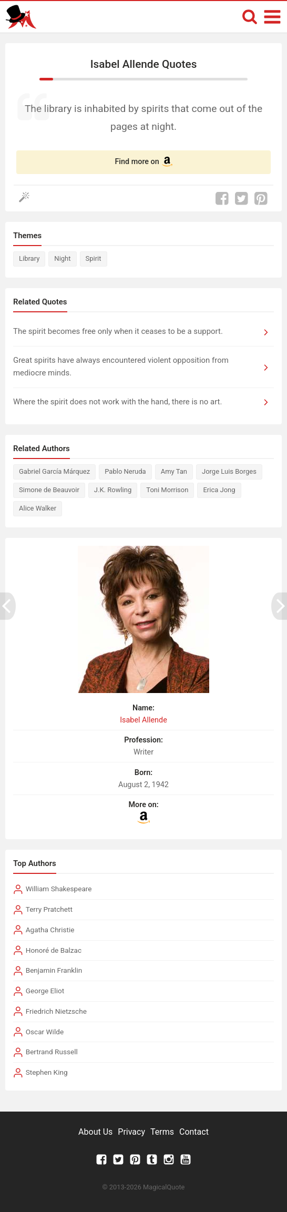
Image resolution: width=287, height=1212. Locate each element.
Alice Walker (37, 508)
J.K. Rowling (112, 490)
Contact (194, 1132)
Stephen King (47, 1072)
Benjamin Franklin (54, 970)
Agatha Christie (50, 929)
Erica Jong (219, 490)
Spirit (93, 258)
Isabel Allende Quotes (143, 64)
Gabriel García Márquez (54, 471)
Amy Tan (174, 471)
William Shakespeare (59, 888)
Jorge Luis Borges (229, 471)
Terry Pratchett (49, 909)
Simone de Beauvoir (49, 490)
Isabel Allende (143, 720)
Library (29, 258)
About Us (95, 1132)
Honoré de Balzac (53, 950)
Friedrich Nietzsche (56, 1011)
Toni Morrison (167, 490)
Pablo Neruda (125, 471)
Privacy (131, 1132)
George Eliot (45, 990)
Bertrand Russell (52, 1051)
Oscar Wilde (45, 1031)
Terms (162, 1132)
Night (62, 258)
